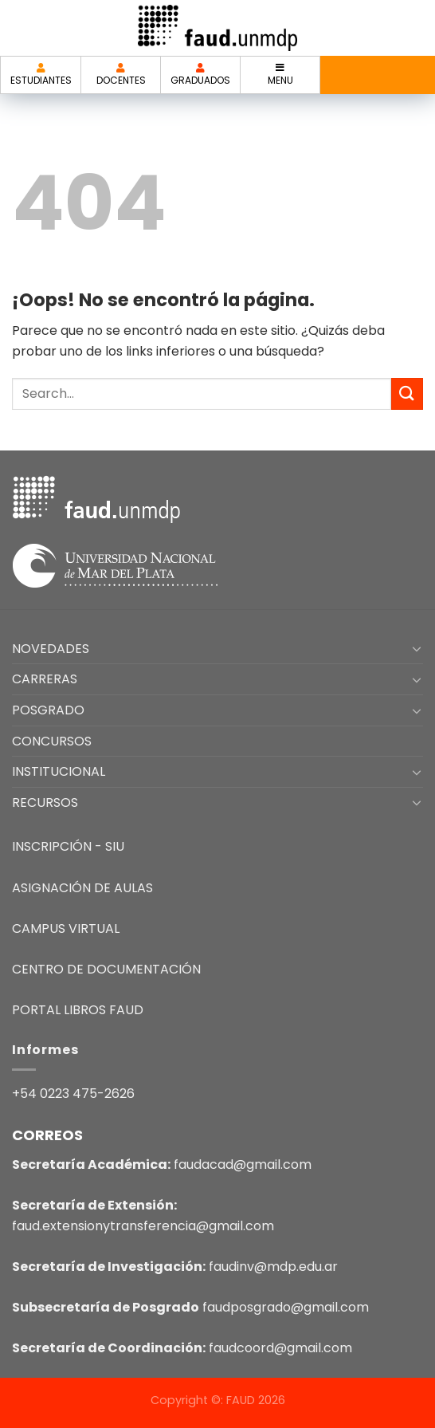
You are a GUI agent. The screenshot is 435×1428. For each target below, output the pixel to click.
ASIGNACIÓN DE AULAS (82, 888)
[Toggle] (416, 648)
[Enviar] (407, 393)
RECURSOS (45, 802)
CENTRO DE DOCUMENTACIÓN (106, 969)
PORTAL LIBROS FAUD (77, 1010)
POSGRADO (48, 710)
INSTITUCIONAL (58, 771)
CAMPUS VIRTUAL (66, 928)
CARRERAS (44, 679)
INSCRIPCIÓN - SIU (68, 846)
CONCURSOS (52, 741)
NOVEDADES (50, 648)
